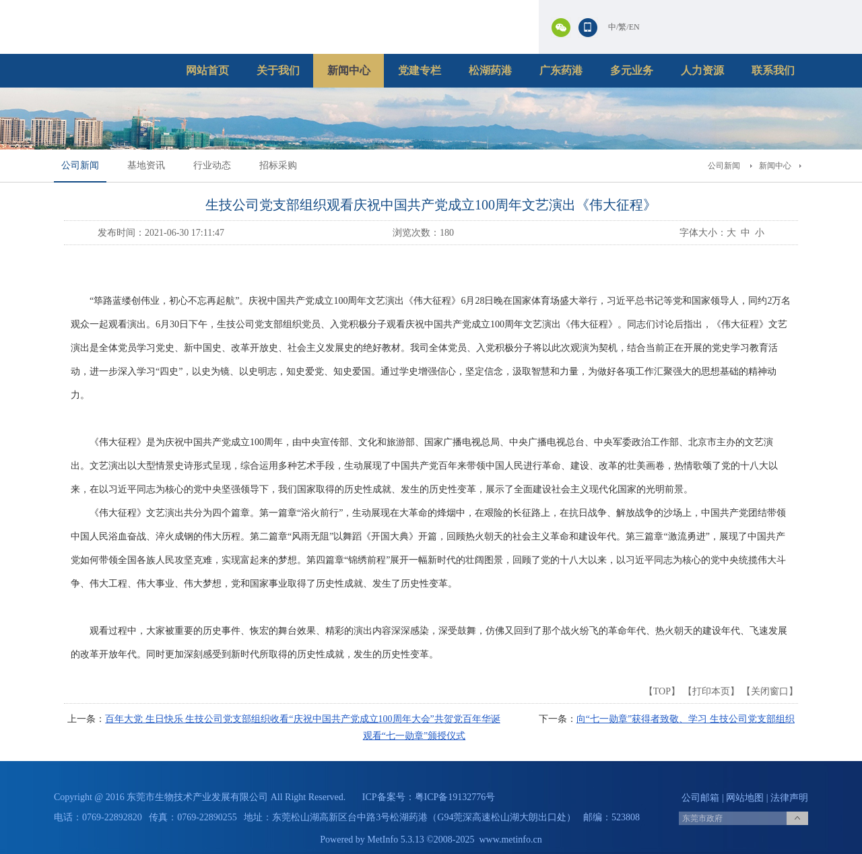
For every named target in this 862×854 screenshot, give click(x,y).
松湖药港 (490, 70)
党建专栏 (419, 70)
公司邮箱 (700, 798)
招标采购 (278, 165)
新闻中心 (348, 70)
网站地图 (745, 798)
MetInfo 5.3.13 (395, 839)
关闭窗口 (770, 691)
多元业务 (631, 70)
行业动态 (212, 165)
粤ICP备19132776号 (455, 797)
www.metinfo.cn (510, 839)
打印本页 (711, 691)
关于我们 (278, 70)
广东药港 (561, 70)
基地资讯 (146, 165)
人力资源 (702, 70)
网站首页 (207, 70)
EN (634, 27)
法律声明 (789, 798)
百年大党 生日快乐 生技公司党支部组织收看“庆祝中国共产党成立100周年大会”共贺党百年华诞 (302, 719)
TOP (662, 691)
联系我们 (773, 70)
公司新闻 (80, 165)
